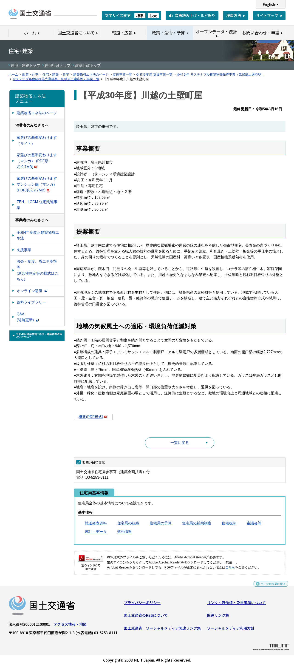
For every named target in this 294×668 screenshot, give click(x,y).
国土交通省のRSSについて (146, 617)
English (269, 4)
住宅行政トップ (58, 65)
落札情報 (124, 532)
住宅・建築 (50, 74)
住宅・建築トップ (25, 65)
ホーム (13, 74)
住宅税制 (229, 523)
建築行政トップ (88, 65)
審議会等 (254, 523)
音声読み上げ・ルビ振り (195, 15)
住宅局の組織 (128, 523)
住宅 (66, 74)
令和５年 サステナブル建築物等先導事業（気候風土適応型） (220, 74)
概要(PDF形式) (93, 417)
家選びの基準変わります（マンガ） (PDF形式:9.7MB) (37, 161)
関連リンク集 (218, 617)
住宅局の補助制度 (196, 523)
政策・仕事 (30, 74)
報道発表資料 (96, 523)
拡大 (153, 15)
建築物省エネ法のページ (91, 74)
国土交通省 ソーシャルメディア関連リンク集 (162, 630)
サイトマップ (267, 15)
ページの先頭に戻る (269, 587)
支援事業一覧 (122, 74)
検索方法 (233, 15)
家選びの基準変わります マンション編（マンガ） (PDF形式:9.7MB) (37, 184)
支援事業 (24, 250)
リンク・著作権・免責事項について (236, 604)
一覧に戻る (179, 443)
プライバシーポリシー (142, 604)
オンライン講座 (32, 291)
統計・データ (96, 532)
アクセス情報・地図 (70, 625)
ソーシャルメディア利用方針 (230, 630)
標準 (140, 15)
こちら (230, 567)
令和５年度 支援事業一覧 (154, 74)
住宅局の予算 (161, 523)
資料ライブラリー (31, 302)
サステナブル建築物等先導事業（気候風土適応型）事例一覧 (56, 79)
